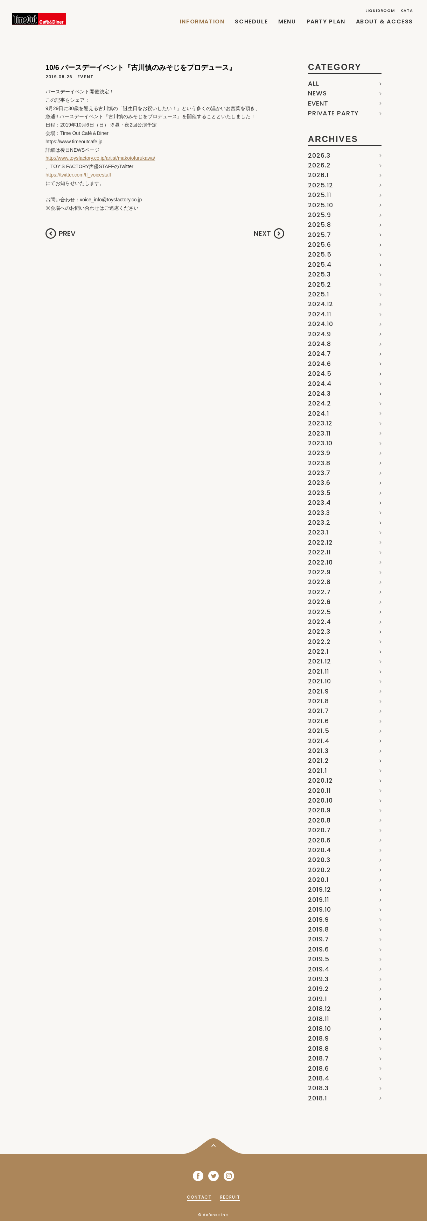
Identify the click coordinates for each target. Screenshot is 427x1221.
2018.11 (318, 1019)
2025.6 (319, 244)
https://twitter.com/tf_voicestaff (78, 175)
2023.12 (320, 423)
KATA (406, 10)
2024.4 (319, 384)
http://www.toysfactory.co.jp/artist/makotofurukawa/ (100, 158)
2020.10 (320, 800)
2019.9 (318, 919)
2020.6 (319, 840)
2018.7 (318, 1058)
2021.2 (318, 760)
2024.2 (319, 403)
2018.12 (319, 1009)
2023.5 (319, 493)
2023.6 (319, 483)
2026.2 (319, 165)
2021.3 (318, 751)
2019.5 (318, 959)
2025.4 (319, 264)
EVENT (318, 103)
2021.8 (318, 701)
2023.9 (319, 453)
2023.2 (319, 522)
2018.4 (318, 1078)
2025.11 (319, 195)
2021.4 (318, 741)
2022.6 (319, 602)
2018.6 (318, 1068)
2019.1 (317, 999)
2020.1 (318, 880)
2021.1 (317, 771)
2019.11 (318, 900)
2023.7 (319, 473)
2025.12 (320, 185)
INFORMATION (202, 21)
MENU (287, 21)
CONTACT (199, 1197)
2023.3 (319, 513)
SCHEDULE (251, 21)
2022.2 (319, 642)
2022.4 (319, 622)
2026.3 (319, 155)
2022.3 (319, 631)
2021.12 (319, 661)
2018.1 (317, 1098)
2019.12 (319, 889)
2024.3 (319, 393)
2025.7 (319, 235)
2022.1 (318, 651)
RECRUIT (230, 1197)
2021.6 (318, 721)
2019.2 (318, 989)
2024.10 (320, 324)
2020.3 (319, 860)
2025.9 (319, 215)
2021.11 (318, 671)
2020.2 (319, 870)
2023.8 (319, 463)
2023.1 (318, 532)
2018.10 (319, 1029)
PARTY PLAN (326, 21)
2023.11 (319, 433)
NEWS (317, 93)
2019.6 (318, 949)
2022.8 (319, 582)
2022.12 (320, 542)
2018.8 (318, 1048)
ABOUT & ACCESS (384, 21)
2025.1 (318, 294)
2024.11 (319, 314)
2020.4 (319, 850)
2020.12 (320, 780)
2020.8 (319, 820)
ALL (313, 83)
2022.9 (319, 572)
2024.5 (319, 373)
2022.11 (319, 552)
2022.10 (320, 562)
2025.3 (319, 274)
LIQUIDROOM (380, 10)
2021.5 (318, 731)
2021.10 (319, 681)
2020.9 (319, 810)
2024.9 (319, 334)
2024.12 (320, 304)
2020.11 (319, 791)
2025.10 (320, 205)
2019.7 (318, 939)
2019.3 (318, 979)
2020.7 (319, 830)
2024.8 (319, 344)
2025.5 (319, 254)
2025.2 (319, 284)
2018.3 (318, 1088)
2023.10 (320, 443)
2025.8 (319, 225)
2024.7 (319, 354)
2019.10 (319, 909)
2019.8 (318, 929)
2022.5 (319, 612)
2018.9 (318, 1038)
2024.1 (318, 413)
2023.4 (319, 502)
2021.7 (318, 711)
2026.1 (318, 175)
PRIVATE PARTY (333, 113)
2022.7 (319, 592)
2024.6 (319, 364)
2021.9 (318, 691)
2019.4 (318, 969)
